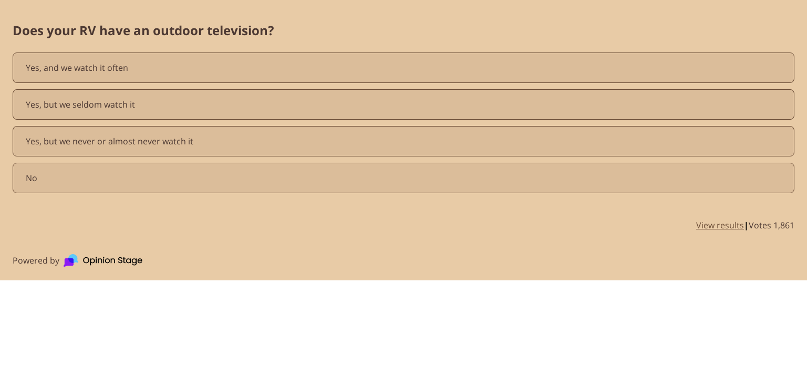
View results (720, 225)
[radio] (403, 67)
